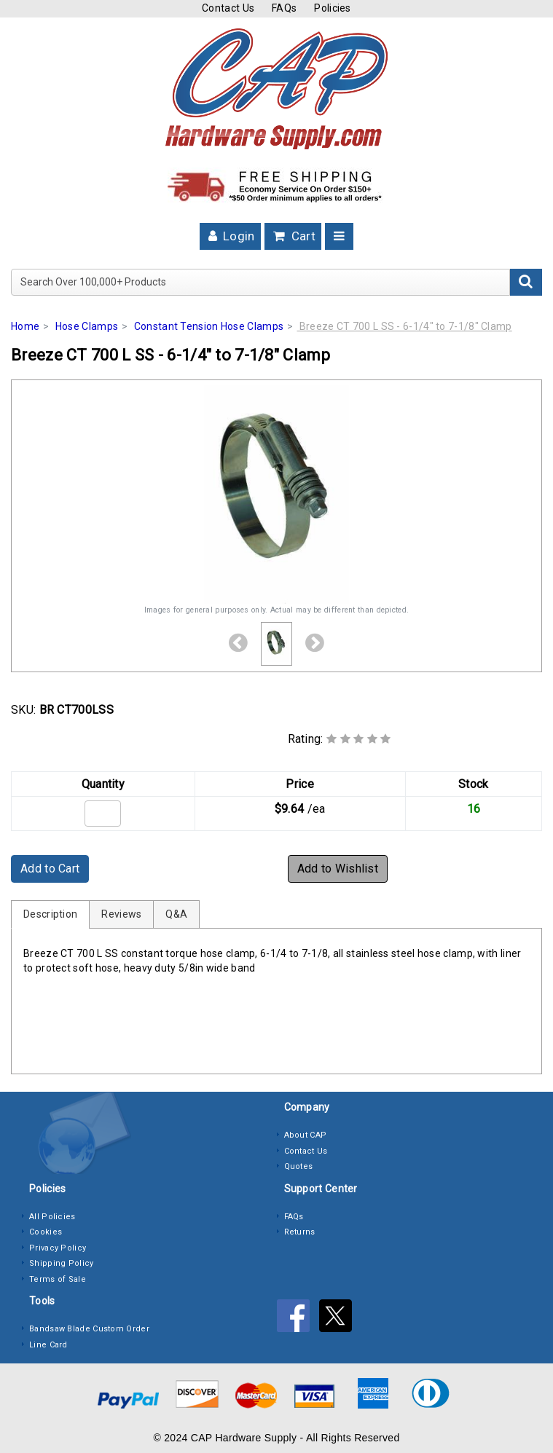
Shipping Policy (61, 1263)
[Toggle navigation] (339, 236)
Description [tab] (50, 914)
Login (230, 236)
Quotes (298, 1166)
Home (25, 326)
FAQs (284, 8)
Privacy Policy (57, 1248)
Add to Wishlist (338, 868)
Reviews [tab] (121, 914)
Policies (332, 8)
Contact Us (228, 8)
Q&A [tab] (176, 914)
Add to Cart (49, 868)
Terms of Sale (57, 1279)
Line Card (48, 1345)
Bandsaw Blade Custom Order (89, 1329)
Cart (292, 236)
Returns (299, 1232)
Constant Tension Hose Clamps (208, 326)
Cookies (45, 1232)
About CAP (305, 1135)
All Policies (52, 1216)
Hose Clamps (86, 326)
